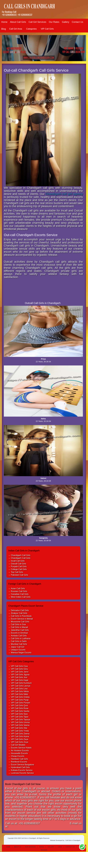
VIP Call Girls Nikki (19, 694)
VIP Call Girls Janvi (19, 672)
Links (60, 847)
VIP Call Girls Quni (19, 705)
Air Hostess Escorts (20, 750)
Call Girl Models (18, 745)
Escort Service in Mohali (22, 619)
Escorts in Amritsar (19, 633)
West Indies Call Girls (20, 597)
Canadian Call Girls (20, 594)
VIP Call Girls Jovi (19, 677)
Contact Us (77, 22)
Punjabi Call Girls (19, 566)
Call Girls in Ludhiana (20, 638)
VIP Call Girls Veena (20, 725)
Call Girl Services (37, 22)
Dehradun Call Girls (20, 610)
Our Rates (54, 22)
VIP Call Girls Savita (20, 711)
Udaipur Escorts (18, 650)
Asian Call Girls (18, 588)
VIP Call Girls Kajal (19, 680)
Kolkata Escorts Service (22, 770)
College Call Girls (19, 569)
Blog (3, 29)
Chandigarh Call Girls (20, 555)
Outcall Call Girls (18, 564)
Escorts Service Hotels (21, 748)
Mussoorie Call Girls (20, 622)
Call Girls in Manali (19, 627)
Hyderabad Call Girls (20, 767)
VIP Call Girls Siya (19, 714)
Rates (41, 847)
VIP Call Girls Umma (20, 722)
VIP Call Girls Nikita (20, 691)
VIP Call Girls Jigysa (20, 674)
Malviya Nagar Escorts (21, 652)
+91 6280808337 (9, 14)
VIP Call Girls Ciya (19, 666)
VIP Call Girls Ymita (20, 731)
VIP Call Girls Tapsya (20, 720)
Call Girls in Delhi (19, 641)
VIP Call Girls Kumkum (21, 683)
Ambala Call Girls (19, 636)
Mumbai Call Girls (19, 644)
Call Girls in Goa (18, 624)
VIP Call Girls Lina (19, 689)
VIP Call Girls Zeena (20, 734)
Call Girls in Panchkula (21, 616)
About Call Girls (18, 22)
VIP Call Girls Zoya (19, 742)
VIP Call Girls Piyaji (20, 700)
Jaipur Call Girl (17, 647)
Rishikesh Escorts (19, 762)
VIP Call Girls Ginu (19, 669)
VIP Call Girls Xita (19, 728)
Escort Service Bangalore (22, 765)
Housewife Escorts (19, 753)
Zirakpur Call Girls (19, 613)
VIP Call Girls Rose (19, 708)
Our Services (30, 847)
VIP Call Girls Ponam (20, 703)
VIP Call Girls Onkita (20, 697)
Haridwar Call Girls (19, 759)
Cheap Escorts (17, 756)
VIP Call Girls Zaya (19, 739)
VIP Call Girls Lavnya (20, 686)
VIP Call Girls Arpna (20, 736)
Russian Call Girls (19, 591)
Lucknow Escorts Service (22, 773)
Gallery (65, 22)
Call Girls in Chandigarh (72, 840)
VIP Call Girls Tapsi (19, 717)
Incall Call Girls (18, 561)
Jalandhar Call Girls (20, 630)
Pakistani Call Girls (19, 575)
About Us (17, 847)
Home (4, 22)
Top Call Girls (17, 572)
